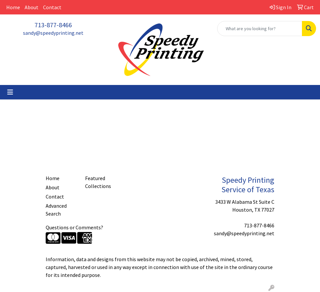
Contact (52, 7)
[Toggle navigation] (10, 92)
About (31, 7)
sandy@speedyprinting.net (53, 33)
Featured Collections (98, 182)
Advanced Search (56, 209)
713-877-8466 (53, 25)
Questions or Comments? (74, 227)
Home (13, 7)
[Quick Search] (259, 28)
